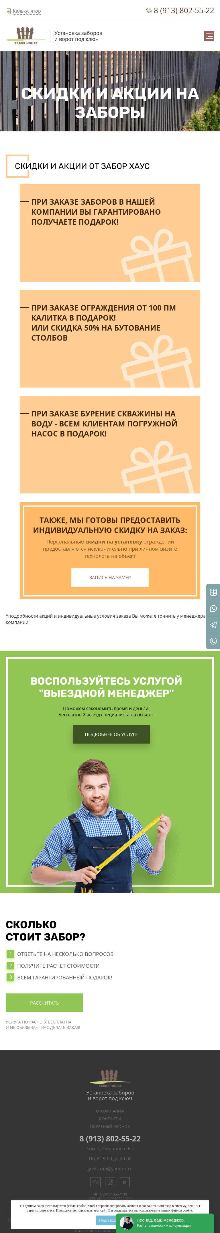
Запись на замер (110, 577)
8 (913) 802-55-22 (181, 10)
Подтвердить (110, 1220)
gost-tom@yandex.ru (110, 1168)
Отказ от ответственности (97, 1230)
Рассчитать (44, 1003)
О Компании (110, 1111)
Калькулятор (25, 11)
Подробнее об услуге (111, 734)
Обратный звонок (110, 1126)
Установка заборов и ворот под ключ (110, 1085)
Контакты (110, 1118)
